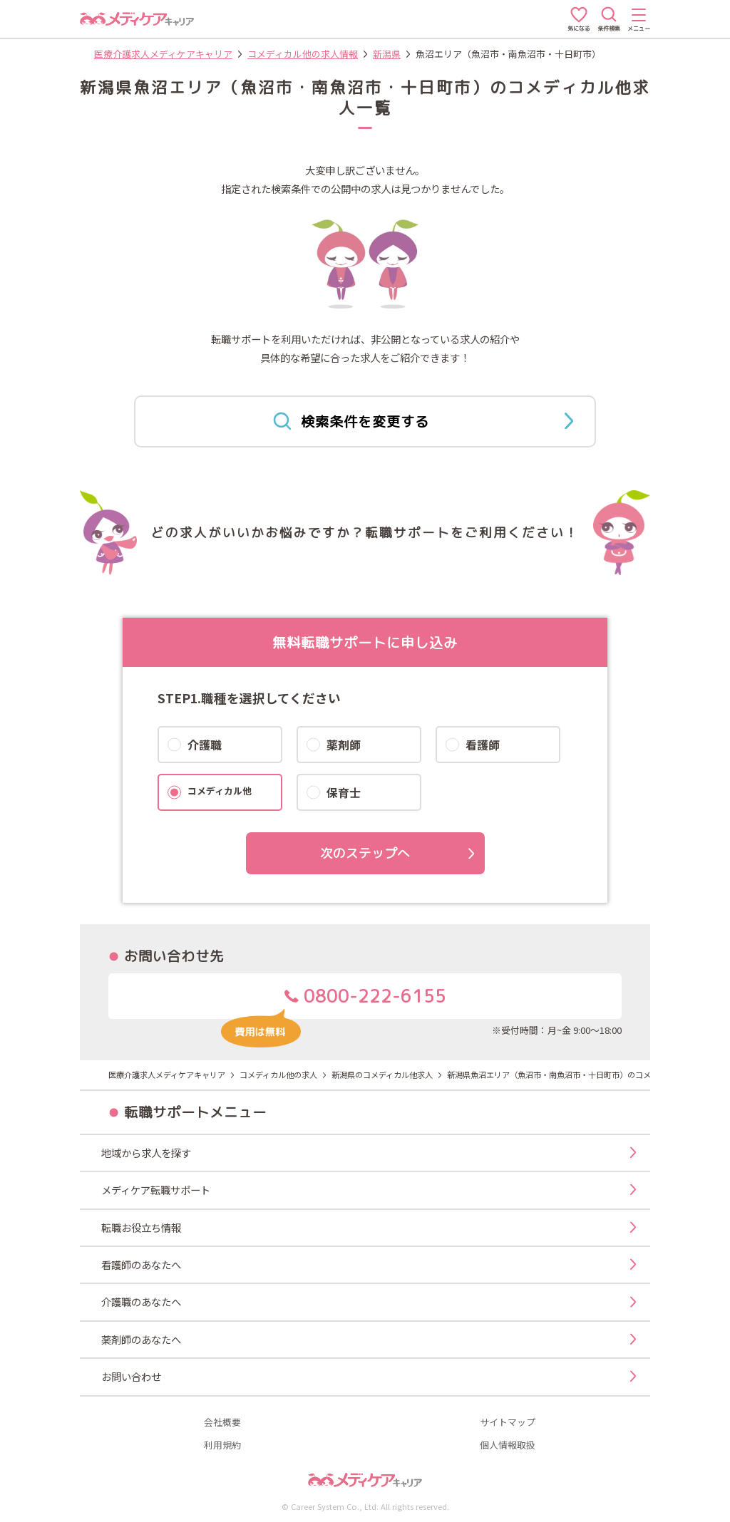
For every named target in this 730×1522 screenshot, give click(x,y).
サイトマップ (507, 1422)
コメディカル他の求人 (278, 1074)
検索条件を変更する (423, 421)
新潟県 (387, 54)
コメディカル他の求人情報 (302, 54)
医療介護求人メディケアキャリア (163, 54)
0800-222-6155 (333, 1001)
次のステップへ (365, 853)
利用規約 (222, 1445)
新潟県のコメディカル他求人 (382, 1074)
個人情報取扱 (507, 1445)
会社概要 (222, 1422)
